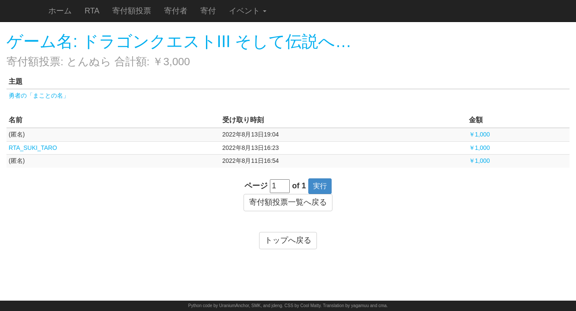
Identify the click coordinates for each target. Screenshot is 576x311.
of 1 (299, 185)
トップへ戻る (288, 240)
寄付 (208, 10)
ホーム (60, 10)
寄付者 (175, 10)
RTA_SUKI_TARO (33, 147)
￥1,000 (479, 134)
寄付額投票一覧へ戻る (288, 202)
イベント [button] (247, 10)
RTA (92, 10)
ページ (256, 185)
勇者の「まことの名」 (39, 95)
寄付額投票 (131, 10)
